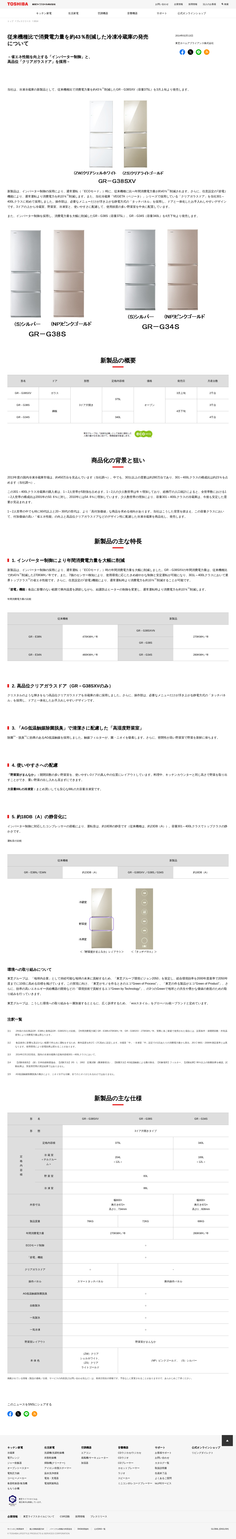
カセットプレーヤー (129, 1468)
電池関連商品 (51, 1483)
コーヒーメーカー (17, 1478)
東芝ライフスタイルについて (38, 1516)
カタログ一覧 (162, 1463)
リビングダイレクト (202, 1452)
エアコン (86, 1452)
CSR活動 (65, 1516)
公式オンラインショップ (192, 13)
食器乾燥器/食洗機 (17, 1483)
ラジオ (121, 1473)
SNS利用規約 (95, 1528)
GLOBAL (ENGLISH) (218, 1528)
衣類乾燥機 (50, 1457)
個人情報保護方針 (42, 1528)
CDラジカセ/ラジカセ (129, 1452)
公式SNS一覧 (114, 1528)
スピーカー (124, 1478)
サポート (162, 13)
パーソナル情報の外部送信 (69, 1528)
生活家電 (73, 13)
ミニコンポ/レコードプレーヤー (135, 1483)
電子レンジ (13, 1457)
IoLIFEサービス (163, 1483)
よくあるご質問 (163, 1478)
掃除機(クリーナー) (54, 1463)
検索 (226, 4)
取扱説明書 (161, 1468)
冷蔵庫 (11, 1452)
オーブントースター (18, 1468)
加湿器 (84, 1463)
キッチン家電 (44, 13)
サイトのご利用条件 (17, 1528)
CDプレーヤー (125, 1463)
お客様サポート (163, 1452)
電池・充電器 (51, 1478)
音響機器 (132, 13)
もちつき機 (13, 1488)
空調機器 (103, 13)
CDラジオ (123, 1457)
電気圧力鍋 (13, 1473)
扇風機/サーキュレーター (94, 1457)
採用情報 (192, 4)
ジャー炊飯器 (14, 1463)
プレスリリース (98, 1516)
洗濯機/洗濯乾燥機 (54, 1452)
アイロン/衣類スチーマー (57, 1468)
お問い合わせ (162, 4)
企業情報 (178, 4)
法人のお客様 (209, 4)
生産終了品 (161, 1473)
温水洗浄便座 (51, 1473)
